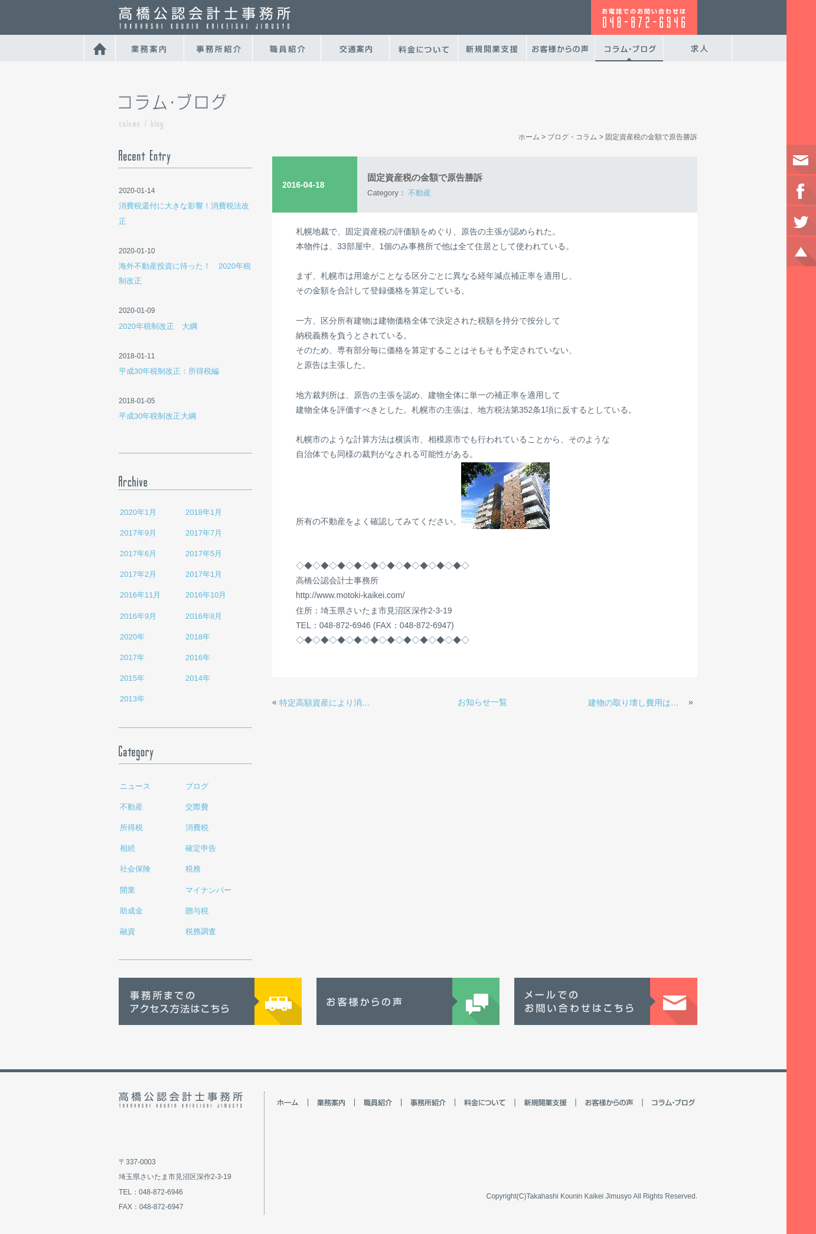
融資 (127, 931)
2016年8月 (203, 616)
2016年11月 (140, 594)
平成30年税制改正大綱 (157, 416)
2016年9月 (138, 616)
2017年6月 (138, 553)
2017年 (132, 657)
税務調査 (200, 931)
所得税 (131, 827)
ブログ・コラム (572, 137)
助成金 (131, 910)
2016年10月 (205, 594)
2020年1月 (138, 512)
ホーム (529, 137)
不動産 (131, 806)
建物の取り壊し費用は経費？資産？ (637, 702)
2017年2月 (138, 574)
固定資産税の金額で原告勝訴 (651, 137)
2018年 (197, 636)
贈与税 (196, 910)
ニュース (135, 786)
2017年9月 (138, 532)
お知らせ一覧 (482, 702)
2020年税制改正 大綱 (158, 326)
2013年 (132, 698)
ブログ (196, 786)
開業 (127, 890)
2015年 (132, 678)
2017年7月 (203, 532)
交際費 (196, 806)
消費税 (196, 827)
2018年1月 (203, 512)
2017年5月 (203, 553)
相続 (127, 848)
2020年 (132, 636)
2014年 (197, 678)
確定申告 (200, 848)
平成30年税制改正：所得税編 (169, 371)
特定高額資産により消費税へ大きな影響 (328, 702)
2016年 (197, 657)
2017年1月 (203, 574)
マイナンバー (208, 890)
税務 (193, 868)
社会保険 (135, 868)
